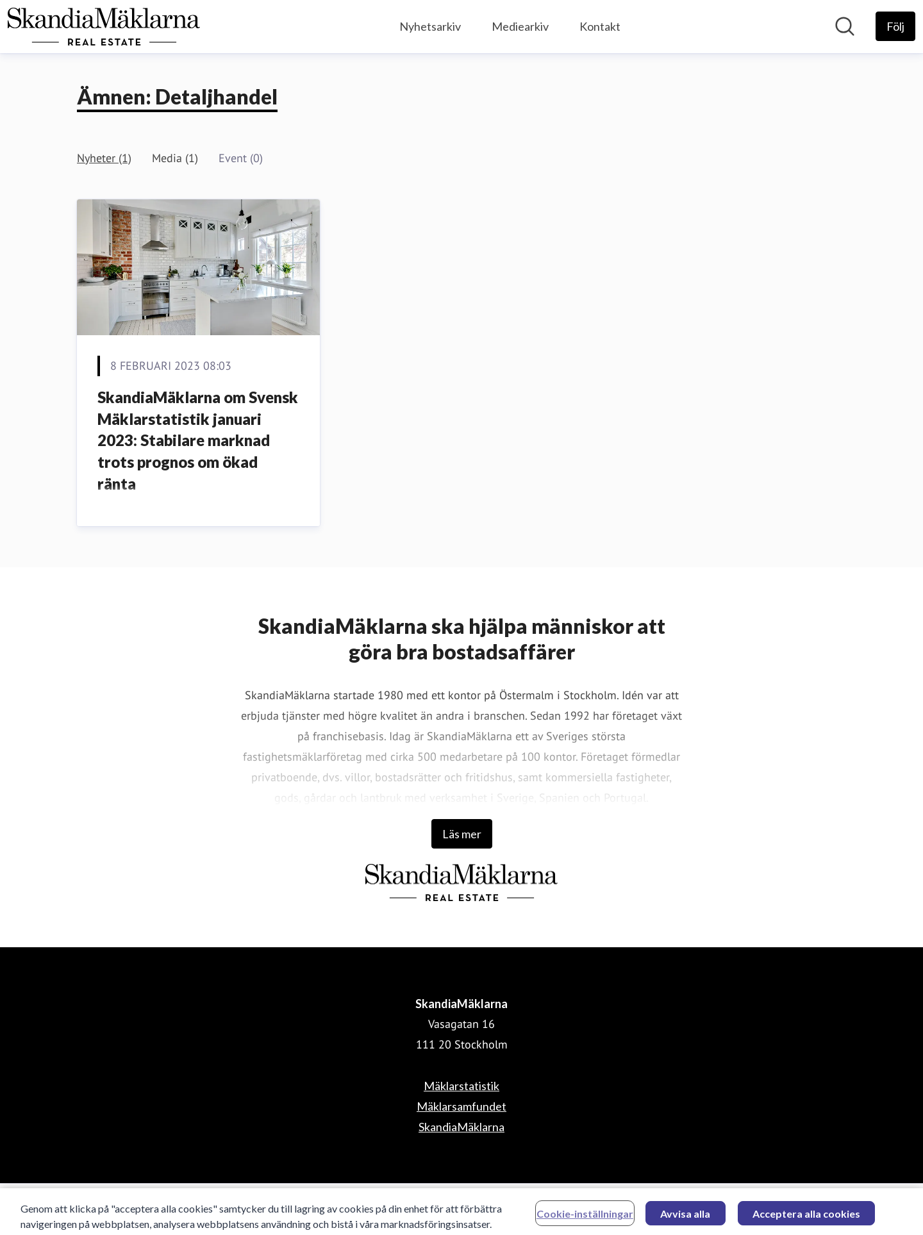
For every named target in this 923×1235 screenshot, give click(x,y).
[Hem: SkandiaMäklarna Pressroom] (104, 27)
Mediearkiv (520, 26)
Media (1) (175, 158)
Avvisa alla (685, 1217)
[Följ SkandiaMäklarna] (895, 26)
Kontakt (599, 26)
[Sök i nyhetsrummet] (845, 26)
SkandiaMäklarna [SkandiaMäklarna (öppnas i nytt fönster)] (461, 1127)
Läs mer (461, 834)
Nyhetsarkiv (430, 26)
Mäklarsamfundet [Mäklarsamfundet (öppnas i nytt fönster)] (461, 1106)
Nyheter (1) (104, 158)
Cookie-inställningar (584, 1217)
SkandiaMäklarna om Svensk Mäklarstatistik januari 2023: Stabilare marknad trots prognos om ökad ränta (197, 440)
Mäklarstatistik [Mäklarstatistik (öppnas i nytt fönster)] (461, 1086)
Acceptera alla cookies (806, 1217)
